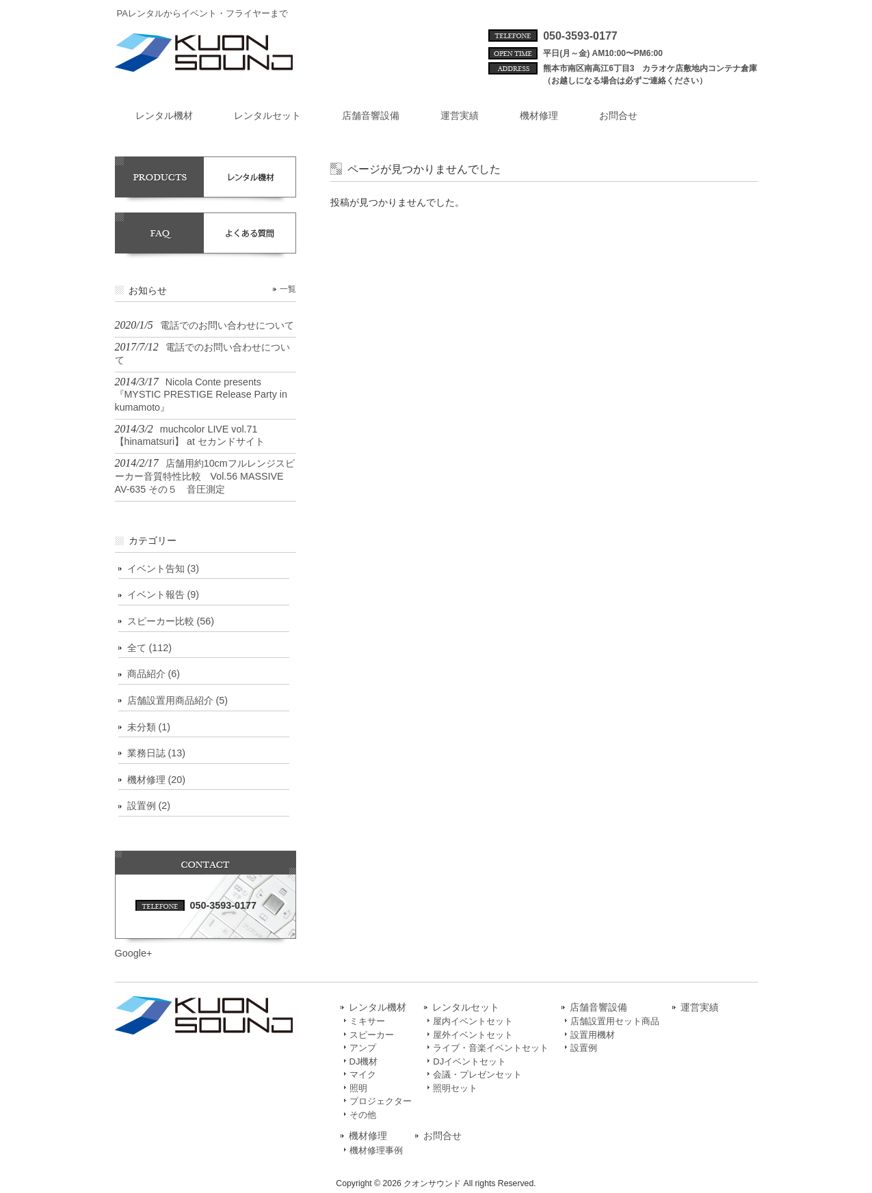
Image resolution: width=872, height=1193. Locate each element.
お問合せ (442, 1136)
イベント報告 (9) (163, 594)
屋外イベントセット (473, 1035)
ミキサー (367, 1021)
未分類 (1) (149, 727)
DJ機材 (363, 1061)
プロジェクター (380, 1101)
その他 (362, 1115)
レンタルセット (465, 1007)
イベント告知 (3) (163, 568)
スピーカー (371, 1035)
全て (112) (149, 647)
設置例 (583, 1048)
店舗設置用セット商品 (614, 1021)
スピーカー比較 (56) (171, 621)
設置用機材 (592, 1035)
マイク (362, 1074)
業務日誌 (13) (156, 753)
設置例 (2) (149, 805)
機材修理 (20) (156, 779)
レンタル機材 (377, 1007)
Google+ (134, 953)
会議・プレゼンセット (477, 1074)
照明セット (455, 1088)
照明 (358, 1088)
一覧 (288, 289)
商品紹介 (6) (154, 673)
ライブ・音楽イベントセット (491, 1048)
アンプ (362, 1048)
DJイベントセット (469, 1061)
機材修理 (368, 1136)
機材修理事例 (376, 1150)
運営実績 (700, 1007)
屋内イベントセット (473, 1021)
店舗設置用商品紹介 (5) (177, 700)
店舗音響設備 (598, 1007)
